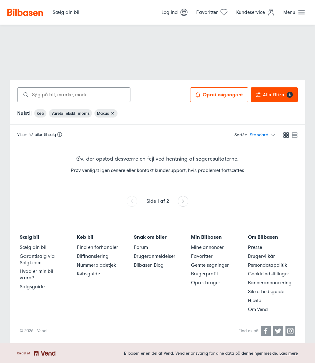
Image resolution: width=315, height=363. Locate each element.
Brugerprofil (204, 273)
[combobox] (73, 94)
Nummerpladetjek (96, 265)
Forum (141, 247)
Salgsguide (32, 286)
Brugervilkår (261, 256)
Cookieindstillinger (268, 273)
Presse (255, 247)
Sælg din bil (33, 247)
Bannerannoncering (270, 282)
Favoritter (202, 256)
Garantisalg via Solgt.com (37, 259)
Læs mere (288, 353)
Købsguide (88, 273)
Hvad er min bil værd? (36, 274)
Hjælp (254, 300)
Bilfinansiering (93, 256)
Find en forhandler (97, 247)
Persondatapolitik (267, 265)
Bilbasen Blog (149, 265)
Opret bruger (205, 282)
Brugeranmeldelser (154, 256)
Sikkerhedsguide (266, 291)
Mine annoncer (207, 247)
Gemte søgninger (210, 265)
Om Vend (258, 309)
